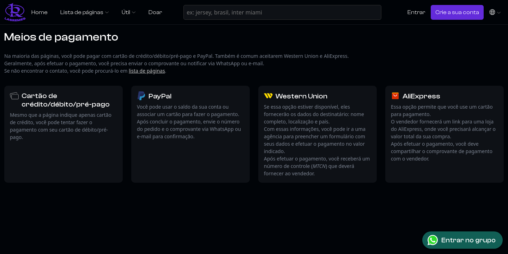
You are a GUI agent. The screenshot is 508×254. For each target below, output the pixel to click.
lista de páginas (147, 70)
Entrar (416, 12)
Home (39, 12)
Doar (155, 12)
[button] (495, 12)
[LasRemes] (15, 12)
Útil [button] (126, 12)
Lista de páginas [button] (81, 12)
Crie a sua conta (457, 12)
